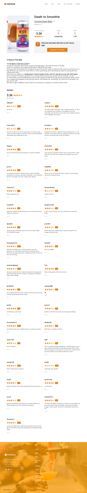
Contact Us (38, 473)
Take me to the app (57, 50)
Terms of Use (39, 481)
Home (46, 4)
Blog (58, 4)
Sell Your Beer (68, 4)
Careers (78, 4)
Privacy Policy (39, 477)
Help (36, 469)
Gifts (52, 4)
